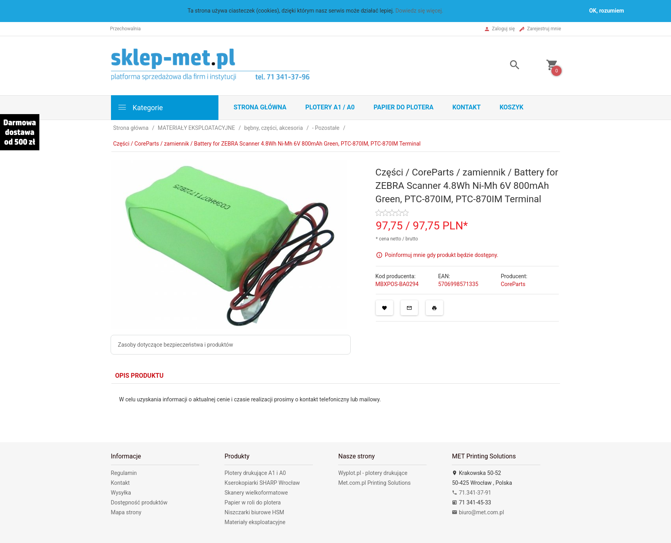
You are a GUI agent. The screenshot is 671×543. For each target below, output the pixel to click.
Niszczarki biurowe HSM (254, 512)
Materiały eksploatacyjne (254, 522)
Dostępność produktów (139, 502)
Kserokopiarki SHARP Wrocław (261, 483)
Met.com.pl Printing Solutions (374, 483)
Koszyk (511, 107)
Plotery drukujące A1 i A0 (255, 473)
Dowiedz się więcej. (420, 10)
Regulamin (124, 473)
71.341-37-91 (471, 492)
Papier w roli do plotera (252, 502)
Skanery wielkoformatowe (256, 492)
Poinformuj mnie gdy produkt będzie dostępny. (441, 254)
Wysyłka (121, 492)
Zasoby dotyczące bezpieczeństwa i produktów (175, 345)
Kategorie (140, 107)
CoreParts (513, 284)
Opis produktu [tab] (139, 375)
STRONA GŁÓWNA (260, 107)
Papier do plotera (403, 107)
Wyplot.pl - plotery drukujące (372, 473)
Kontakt (466, 107)
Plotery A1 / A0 (330, 107)
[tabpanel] (335, 407)
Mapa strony (126, 512)
